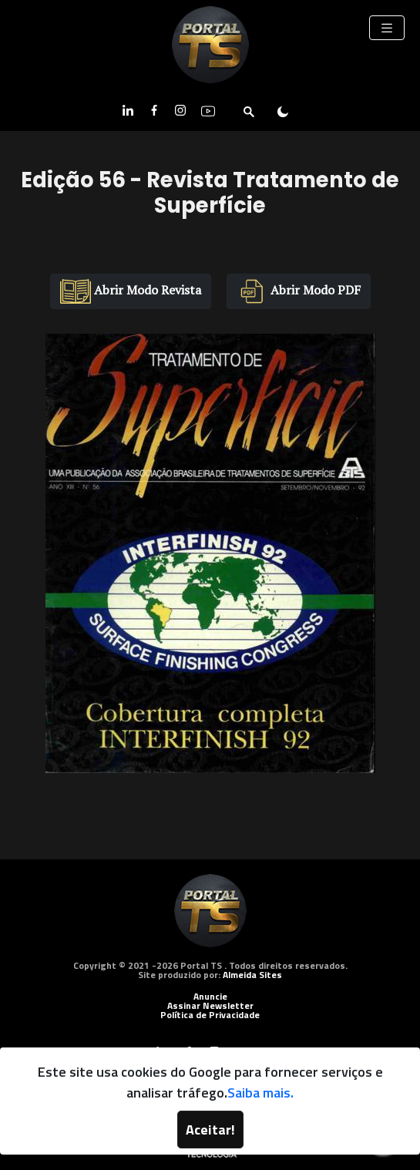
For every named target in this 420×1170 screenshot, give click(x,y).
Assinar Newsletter (210, 1005)
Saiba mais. (260, 1092)
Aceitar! (210, 1129)
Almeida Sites (252, 974)
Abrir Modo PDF (299, 291)
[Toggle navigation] (387, 27)
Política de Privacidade (210, 1014)
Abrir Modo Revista (130, 291)
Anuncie (210, 996)
